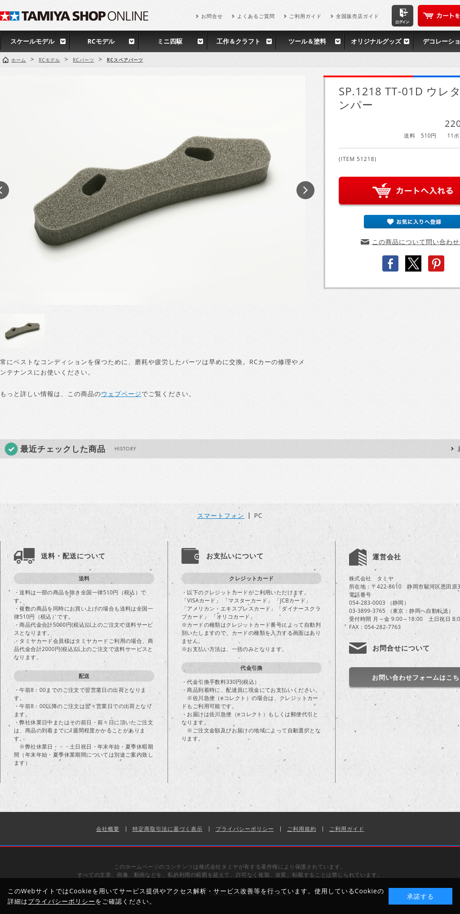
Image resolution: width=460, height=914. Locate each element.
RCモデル (100, 41)
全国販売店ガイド (357, 16)
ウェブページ (121, 393)
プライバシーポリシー (245, 829)
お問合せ (212, 16)
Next (305, 190)
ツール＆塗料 (307, 41)
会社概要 (107, 829)
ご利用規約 (301, 829)
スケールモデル (32, 41)
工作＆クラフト (239, 41)
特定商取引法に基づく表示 (168, 829)
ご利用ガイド (305, 16)
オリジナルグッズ (376, 41)
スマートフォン (220, 516)
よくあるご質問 (256, 16)
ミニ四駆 (169, 41)
